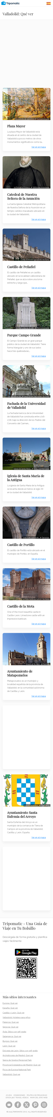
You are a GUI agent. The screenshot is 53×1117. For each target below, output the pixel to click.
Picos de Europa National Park (17, 1069)
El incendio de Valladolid (25, 119)
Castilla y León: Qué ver (13, 1013)
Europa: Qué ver (10, 1003)
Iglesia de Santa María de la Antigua (25, 478)
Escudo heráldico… (31, 805)
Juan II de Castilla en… (31, 537)
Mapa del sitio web (38, 1098)
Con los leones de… (14, 396)
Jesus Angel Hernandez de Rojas (36, 396)
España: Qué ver (10, 1008)
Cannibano (45, 805)
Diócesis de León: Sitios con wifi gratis (20, 1051)
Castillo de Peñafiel (21, 267)
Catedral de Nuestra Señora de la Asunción (23, 196)
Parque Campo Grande (24, 335)
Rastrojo (46, 664)
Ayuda (9, 1095)
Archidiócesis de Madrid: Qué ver (18, 1055)
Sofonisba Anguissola (41, 187)
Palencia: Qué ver (11, 1022)
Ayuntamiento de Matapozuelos (19, 673)
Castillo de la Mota (20, 606)
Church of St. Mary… (33, 664)
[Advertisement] (26, 55)
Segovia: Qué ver (10, 1027)
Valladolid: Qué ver (11, 1074)
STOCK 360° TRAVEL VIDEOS (17, 1098)
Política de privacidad (37, 1095)
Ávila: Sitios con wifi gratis (14, 1032)
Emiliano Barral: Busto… (25, 328)
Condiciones (19, 1095)
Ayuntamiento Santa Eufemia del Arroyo (22, 814)
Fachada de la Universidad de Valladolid (26, 405)
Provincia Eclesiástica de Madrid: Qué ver (22, 1065)
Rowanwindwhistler (41, 469)
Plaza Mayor (16, 126)
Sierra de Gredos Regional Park (17, 1060)
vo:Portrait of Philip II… (22, 187)
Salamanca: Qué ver (12, 1036)
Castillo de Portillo (20, 545)
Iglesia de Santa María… (23, 469)
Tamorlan (45, 537)
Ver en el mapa (38, 147)
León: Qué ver (9, 1046)
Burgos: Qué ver (10, 1041)
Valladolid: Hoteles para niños (16, 1017)
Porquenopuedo (43, 119)
